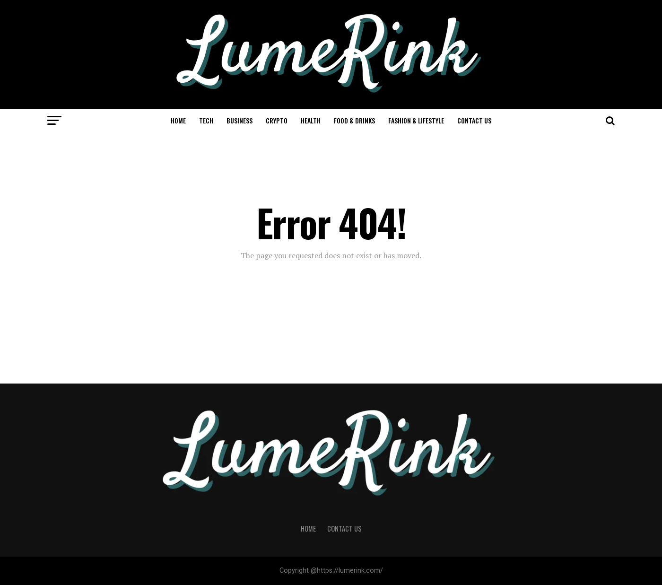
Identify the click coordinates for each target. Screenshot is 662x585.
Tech (206, 120)
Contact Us (474, 120)
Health (311, 120)
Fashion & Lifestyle (416, 120)
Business (239, 120)
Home (178, 120)
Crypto (276, 120)
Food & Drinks (354, 120)
